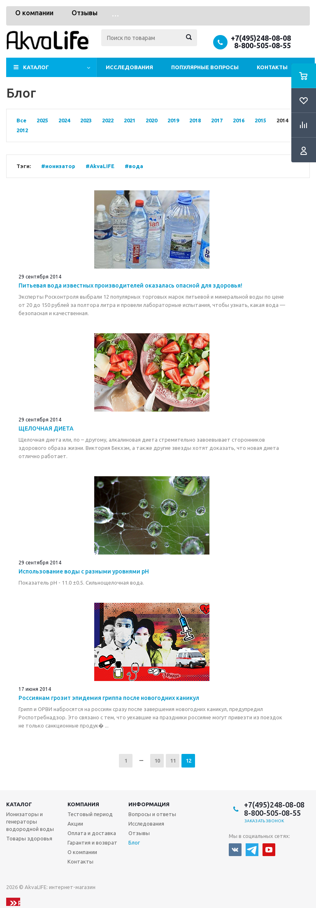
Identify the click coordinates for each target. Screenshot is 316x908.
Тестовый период (90, 814)
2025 (42, 120)
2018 (195, 120)
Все (21, 120)
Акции (75, 823)
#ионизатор (58, 166)
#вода (134, 166)
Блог (134, 842)
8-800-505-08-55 (262, 45)
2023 (86, 120)
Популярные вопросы (205, 67)
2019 (173, 120)
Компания (83, 804)
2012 (22, 130)
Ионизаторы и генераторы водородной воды (30, 821)
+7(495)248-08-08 (261, 38)
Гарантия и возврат (92, 842)
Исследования (129, 67)
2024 (64, 120)
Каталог (36, 67)
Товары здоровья (29, 838)
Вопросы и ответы (152, 814)
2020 (151, 120)
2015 (260, 120)
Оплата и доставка (91, 833)
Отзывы (85, 12)
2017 (217, 120)
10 (157, 760)
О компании (34, 12)
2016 (238, 120)
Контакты (272, 67)
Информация (149, 804)
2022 (108, 120)
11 (173, 760)
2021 (129, 120)
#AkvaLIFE (100, 166)
